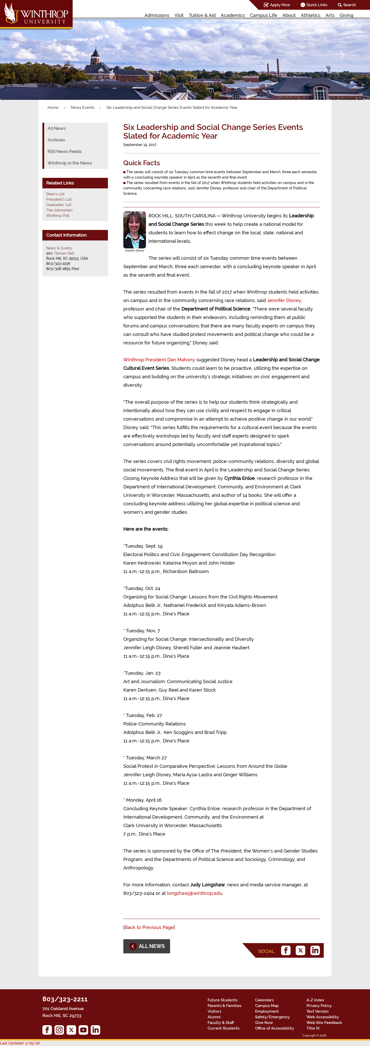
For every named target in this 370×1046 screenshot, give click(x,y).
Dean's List (55, 194)
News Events (82, 107)
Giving (346, 15)
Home (53, 107)
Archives (56, 139)
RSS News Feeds (64, 151)
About (289, 15)
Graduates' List (58, 205)
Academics (233, 15)
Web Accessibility (323, 1017)
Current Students (223, 1028)
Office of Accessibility (274, 1028)
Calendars (264, 1000)
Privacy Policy (319, 1005)
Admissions (156, 15)
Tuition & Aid (202, 15)
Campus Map (267, 1005)
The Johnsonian (59, 210)
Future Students (222, 1000)
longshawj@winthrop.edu (194, 893)
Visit (179, 15)
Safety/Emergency (272, 1017)
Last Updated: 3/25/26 (20, 1043)
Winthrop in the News (70, 163)
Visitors (214, 1011)
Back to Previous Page (149, 927)
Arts (330, 15)
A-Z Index (315, 1000)
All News (57, 128)
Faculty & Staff (221, 1022)
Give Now (264, 1022)
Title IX (313, 1028)
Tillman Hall (64, 253)
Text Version (318, 1011)
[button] (27, 55)
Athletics (310, 15)
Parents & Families (224, 1005)
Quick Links (317, 5)
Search (349, 5)
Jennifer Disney (284, 300)
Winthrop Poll (57, 216)
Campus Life (263, 15)
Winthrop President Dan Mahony (159, 359)
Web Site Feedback (324, 1022)
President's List (59, 199)
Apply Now (280, 5)
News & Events (59, 248)
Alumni (214, 1017)
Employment (267, 1011)
